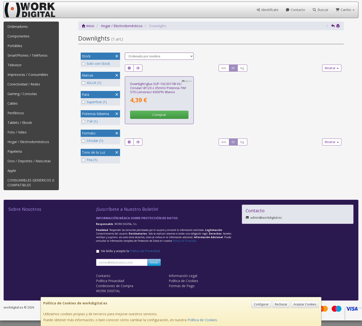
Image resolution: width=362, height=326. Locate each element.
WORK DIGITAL (108, 296)
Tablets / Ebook (19, 122)
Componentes (18, 36)
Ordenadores (17, 26)
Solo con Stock (96, 63)
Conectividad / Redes (23, 84)
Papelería (14, 151)
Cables (12, 103)
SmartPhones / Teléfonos (27, 55)
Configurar (261, 304)
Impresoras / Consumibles (27, 74)
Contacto (295, 9)
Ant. (224, 68)
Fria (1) (89, 159)
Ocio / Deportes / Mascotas (29, 161)
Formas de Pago (182, 291)
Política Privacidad (110, 286)
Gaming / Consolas (22, 93)
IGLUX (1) (91, 82)
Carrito (345, 9)
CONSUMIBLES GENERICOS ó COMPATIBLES (30, 182)
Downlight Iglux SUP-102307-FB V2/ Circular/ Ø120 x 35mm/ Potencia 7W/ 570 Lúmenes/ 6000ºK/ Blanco (158, 141)
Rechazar (281, 304)
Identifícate (267, 9)
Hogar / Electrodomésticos (28, 141)
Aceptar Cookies (305, 304)
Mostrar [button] (332, 68)
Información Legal (183, 281)
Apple (11, 170)
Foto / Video (17, 132)
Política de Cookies (202, 320)
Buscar (320, 9)
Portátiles (14, 45)
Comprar (159, 168)
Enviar (154, 268)
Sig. (242, 68)
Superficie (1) (94, 102)
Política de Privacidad (184, 246)
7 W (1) (90, 121)
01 (233, 68)
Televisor (14, 65)
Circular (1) (92, 140)
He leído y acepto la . (130, 256)
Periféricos (15, 113)
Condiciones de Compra (114, 291)
